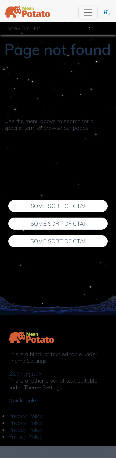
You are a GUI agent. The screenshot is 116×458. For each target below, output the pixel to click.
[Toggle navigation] (88, 12)
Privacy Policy (25, 416)
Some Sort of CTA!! (58, 206)
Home (10, 28)
